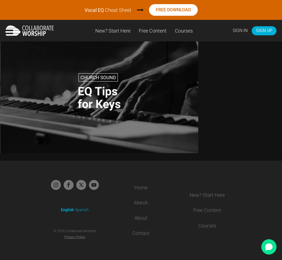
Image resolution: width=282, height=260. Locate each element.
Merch (141, 203)
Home (141, 187)
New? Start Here (113, 31)
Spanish (82, 210)
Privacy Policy (74, 237)
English (67, 210)
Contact (141, 233)
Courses (184, 31)
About (140, 218)
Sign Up (264, 30)
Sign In (240, 30)
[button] (268, 246)
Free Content (153, 31)
